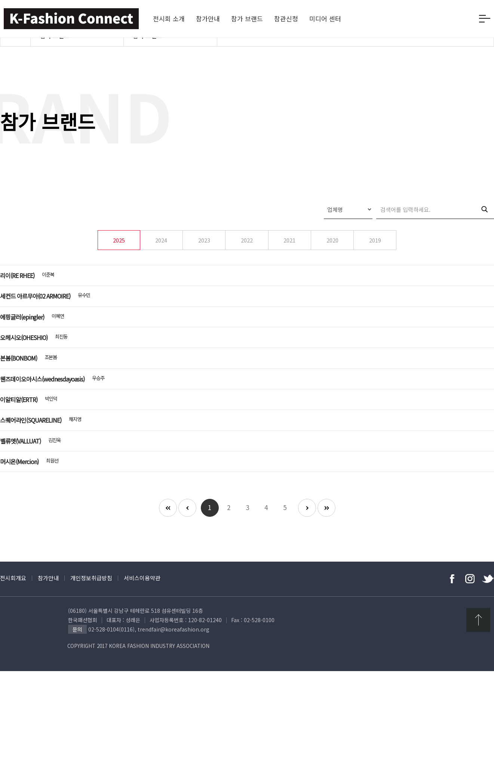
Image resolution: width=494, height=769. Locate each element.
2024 (161, 253)
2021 (289, 253)
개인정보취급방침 (91, 676)
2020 (332, 253)
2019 (375, 253)
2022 (247, 253)
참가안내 (48, 676)
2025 (119, 253)
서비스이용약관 (142, 676)
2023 (204, 253)
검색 (484, 222)
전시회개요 (13, 676)
